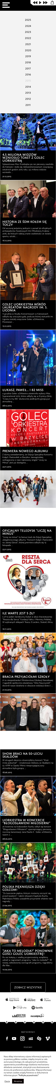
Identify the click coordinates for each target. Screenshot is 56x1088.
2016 (28, 73)
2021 (28, 43)
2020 (28, 49)
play (40, 2)
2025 (28, 19)
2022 (28, 37)
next (45, 2)
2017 (28, 67)
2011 (28, 104)
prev (35, 2)
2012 (28, 98)
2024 (28, 25)
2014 (28, 86)
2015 (28, 80)
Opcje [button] (7, 1081)
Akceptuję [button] (18, 1081)
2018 (28, 61)
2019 (28, 55)
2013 (28, 92)
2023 (28, 31)
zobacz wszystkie (28, 992)
